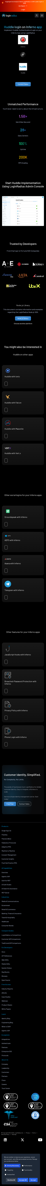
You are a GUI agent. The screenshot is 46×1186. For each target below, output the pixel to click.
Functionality (27, 1170)
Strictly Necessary (12, 1165)
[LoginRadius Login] (37, 15)
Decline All (11, 1180)
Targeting (9, 1170)
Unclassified (10, 1174)
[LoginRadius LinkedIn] (5, 1139)
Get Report (23, 6)
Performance (27, 1165)
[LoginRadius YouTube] (40, 1140)
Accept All (23, 1180)
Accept (33, 1180)
